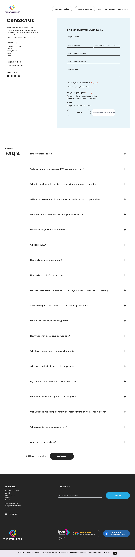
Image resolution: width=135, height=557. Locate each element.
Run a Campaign (62, 9)
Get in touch (62, 456)
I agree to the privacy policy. (79, 105)
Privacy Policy (92, 552)
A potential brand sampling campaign (82, 96)
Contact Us (123, 9)
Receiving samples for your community (82, 98)
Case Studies (110, 9)
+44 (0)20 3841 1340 (12, 504)
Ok (115, 553)
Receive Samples (85, 9)
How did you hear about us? (82, 83)
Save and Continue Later (103, 112)
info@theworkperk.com (13, 506)
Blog (99, 9)
